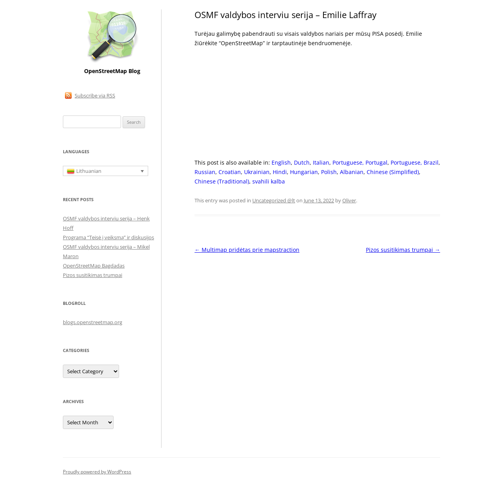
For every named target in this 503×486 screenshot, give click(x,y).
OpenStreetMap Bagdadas (94, 265)
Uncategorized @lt (273, 200)
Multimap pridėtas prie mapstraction (247, 249)
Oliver (349, 200)
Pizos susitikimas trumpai (403, 249)
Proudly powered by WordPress (97, 471)
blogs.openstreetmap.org (92, 322)
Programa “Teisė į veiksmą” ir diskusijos (108, 237)
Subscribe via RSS (95, 95)
